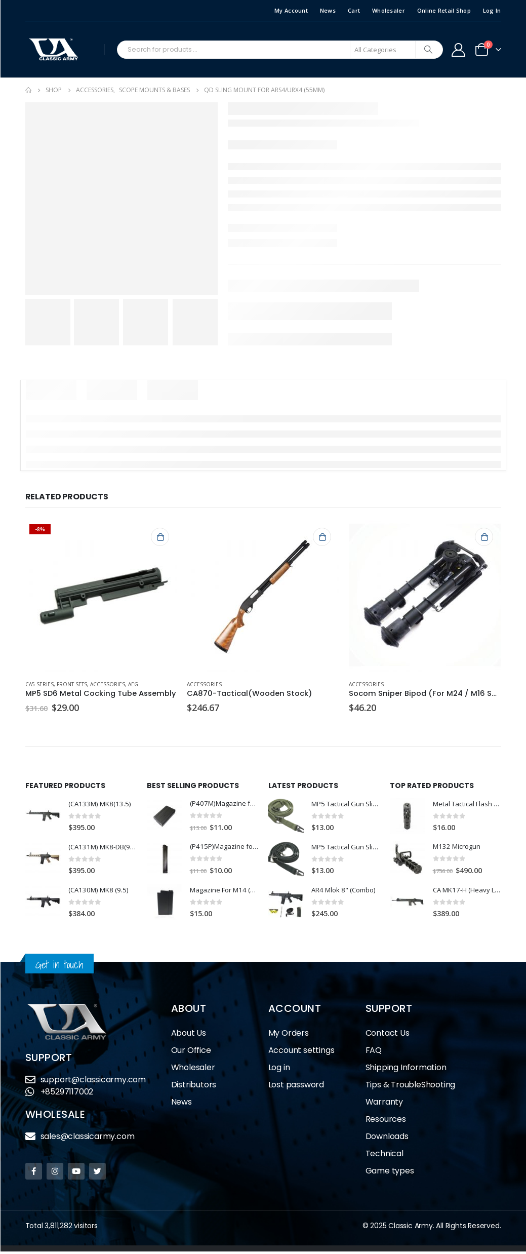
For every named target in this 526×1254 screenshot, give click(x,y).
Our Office (191, 1053)
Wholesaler (388, 10)
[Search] (428, 49)
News (328, 10)
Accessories (107, 684)
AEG (133, 684)
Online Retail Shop (444, 10)
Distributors (194, 1087)
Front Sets (72, 684)
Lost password (296, 1087)
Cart (354, 10)
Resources (386, 1121)
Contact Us (388, 1035)
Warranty (384, 1104)
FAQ (374, 1053)
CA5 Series (39, 684)
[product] (101, 596)
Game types (390, 1173)
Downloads (387, 1139)
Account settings (301, 1053)
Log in (279, 1070)
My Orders (288, 1035)
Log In (492, 10)
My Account (291, 10)
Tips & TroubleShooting (411, 1087)
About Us (188, 1035)
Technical (384, 1156)
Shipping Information (406, 1070)
